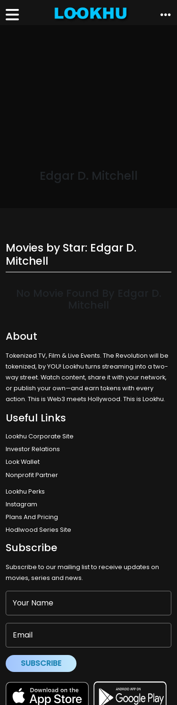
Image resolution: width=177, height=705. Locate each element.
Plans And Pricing (32, 517)
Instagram (21, 504)
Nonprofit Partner (32, 475)
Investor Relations (33, 449)
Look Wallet (23, 462)
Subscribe (41, 663)
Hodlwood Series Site (38, 530)
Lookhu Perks (25, 491)
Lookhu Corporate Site (41, 436)
